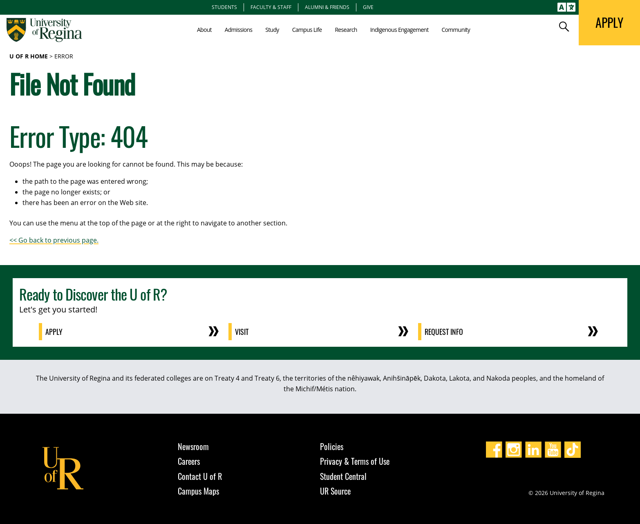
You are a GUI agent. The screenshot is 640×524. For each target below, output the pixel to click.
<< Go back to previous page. (53, 240)
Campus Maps (198, 491)
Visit (241, 331)
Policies (331, 446)
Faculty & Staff (271, 7)
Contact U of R (200, 476)
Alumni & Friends (327, 7)
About (204, 29)
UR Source (335, 491)
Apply (54, 331)
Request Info (444, 331)
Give (368, 7)
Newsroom (193, 446)
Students (224, 7)
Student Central (343, 476)
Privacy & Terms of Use (354, 461)
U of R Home (28, 56)
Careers (189, 461)
